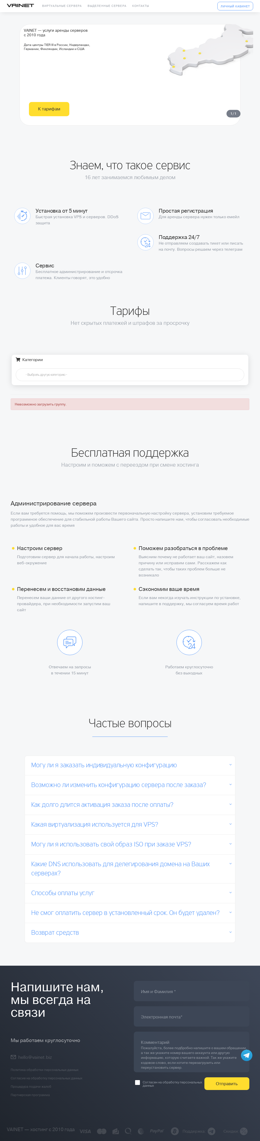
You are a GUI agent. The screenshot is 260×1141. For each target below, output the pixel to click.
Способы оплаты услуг (62, 893)
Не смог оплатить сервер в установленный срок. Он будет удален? (125, 913)
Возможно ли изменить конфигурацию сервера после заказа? (118, 785)
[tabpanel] (130, 85)
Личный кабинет (235, 6)
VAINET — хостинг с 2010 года (41, 1129)
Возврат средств (55, 932)
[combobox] (130, 374)
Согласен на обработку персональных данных (168, 1084)
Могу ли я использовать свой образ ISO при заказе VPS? (111, 844)
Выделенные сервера (107, 6)
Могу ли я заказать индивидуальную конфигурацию (104, 765)
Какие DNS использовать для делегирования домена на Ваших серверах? (120, 869)
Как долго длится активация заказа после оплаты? (102, 805)
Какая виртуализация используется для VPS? (94, 824)
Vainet (20, 6)
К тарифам (49, 129)
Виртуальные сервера (62, 6)
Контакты (140, 6)
